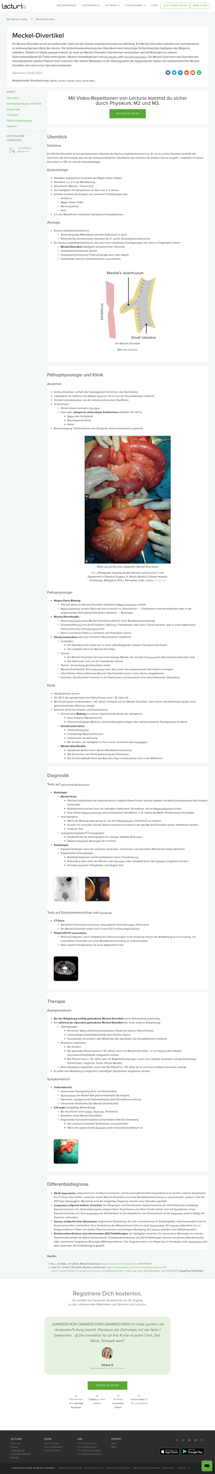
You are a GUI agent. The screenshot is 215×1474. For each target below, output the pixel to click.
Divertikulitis (110, 57)
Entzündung (74, 620)
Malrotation (89, 1221)
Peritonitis (99, 1111)
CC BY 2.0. (160, 580)
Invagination (67, 641)
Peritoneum (150, 657)
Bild (93, 572)
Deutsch (183, 1468)
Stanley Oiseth (57, 80)
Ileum (100, 396)
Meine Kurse (200, 5)
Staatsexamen (135, 5)
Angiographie (97, 833)
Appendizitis (68, 1193)
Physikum (112, 5)
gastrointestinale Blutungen (75, 784)
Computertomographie (72, 833)
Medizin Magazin (66, 5)
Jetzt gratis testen (175, 5)
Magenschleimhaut (127, 604)
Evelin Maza (89, 80)
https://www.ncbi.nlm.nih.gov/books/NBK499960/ (127, 1263)
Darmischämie (157, 1225)
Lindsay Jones (74, 80)
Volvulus (65, 653)
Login (154, 5)
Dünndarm (94, 408)
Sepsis (88, 1111)
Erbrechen (83, 730)
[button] (128, 113)
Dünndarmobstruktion (135, 57)
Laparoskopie (79, 933)
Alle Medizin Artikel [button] (17, 19)
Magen (70, 416)
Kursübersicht (91, 5)
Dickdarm (161, 861)
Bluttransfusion (125, 820)
